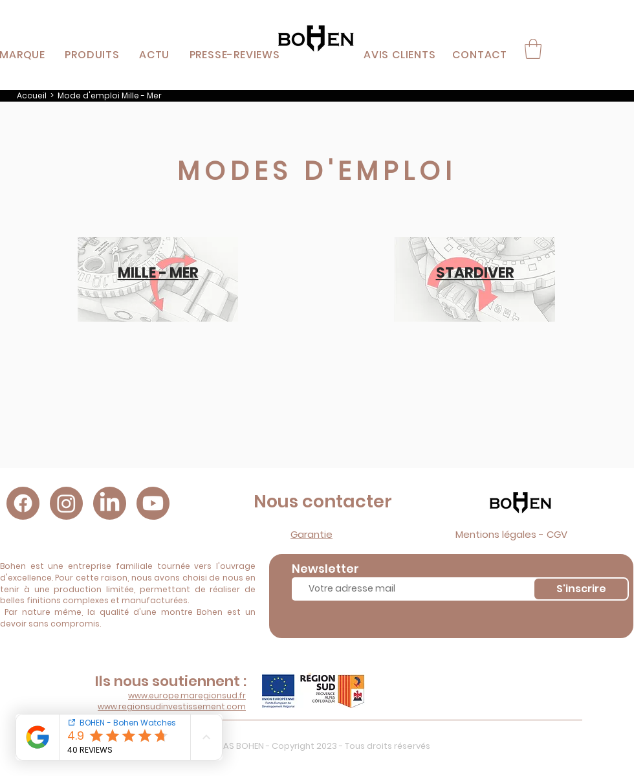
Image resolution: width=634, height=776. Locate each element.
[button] (92, 54)
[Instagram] (66, 503)
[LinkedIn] (110, 503)
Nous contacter (323, 501)
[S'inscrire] (581, 589)
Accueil (32, 95)
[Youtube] (153, 503)
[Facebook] (23, 503)
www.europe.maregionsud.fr (187, 695)
